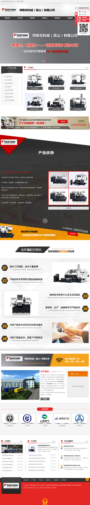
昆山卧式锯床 (8, 76)
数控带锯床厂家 (69, 485)
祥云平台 (42, 487)
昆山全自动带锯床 (9, 100)
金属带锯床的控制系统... (8, 455)
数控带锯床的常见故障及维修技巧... (37, 470)
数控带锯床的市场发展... (8, 461)
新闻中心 (45, 18)
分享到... (84, 20)
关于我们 (20, 18)
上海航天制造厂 (10, 425)
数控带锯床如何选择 (69, 446)
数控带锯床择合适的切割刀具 (36, 464)
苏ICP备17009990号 (29, 487)
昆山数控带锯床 (9, 97)
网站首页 (7, 18)
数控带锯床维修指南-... (8, 458)
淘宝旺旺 (82, 14)
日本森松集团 (62, 425)
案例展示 (57, 18)
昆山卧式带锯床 (9, 93)
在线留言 (70, 18)
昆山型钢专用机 (9, 83)
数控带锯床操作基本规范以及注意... (72, 465)
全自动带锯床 (61, 485)
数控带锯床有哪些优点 (7, 464)
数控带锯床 (54, 485)
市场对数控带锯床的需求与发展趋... (37, 458)
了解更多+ (45, 399)
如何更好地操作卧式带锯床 (35, 455)
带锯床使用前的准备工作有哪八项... (72, 455)
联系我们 (63, 480)
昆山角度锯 (8, 86)
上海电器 (45, 425)
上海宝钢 (27, 425)
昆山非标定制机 (9, 90)
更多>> (87, 67)
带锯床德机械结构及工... (44, 445)
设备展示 (32, 18)
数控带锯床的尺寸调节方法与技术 (37, 467)
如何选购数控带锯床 (7, 467)
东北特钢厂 (79, 425)
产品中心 (41, 480)
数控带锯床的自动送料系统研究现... (37, 461)
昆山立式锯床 (8, 80)
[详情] (48, 451)
